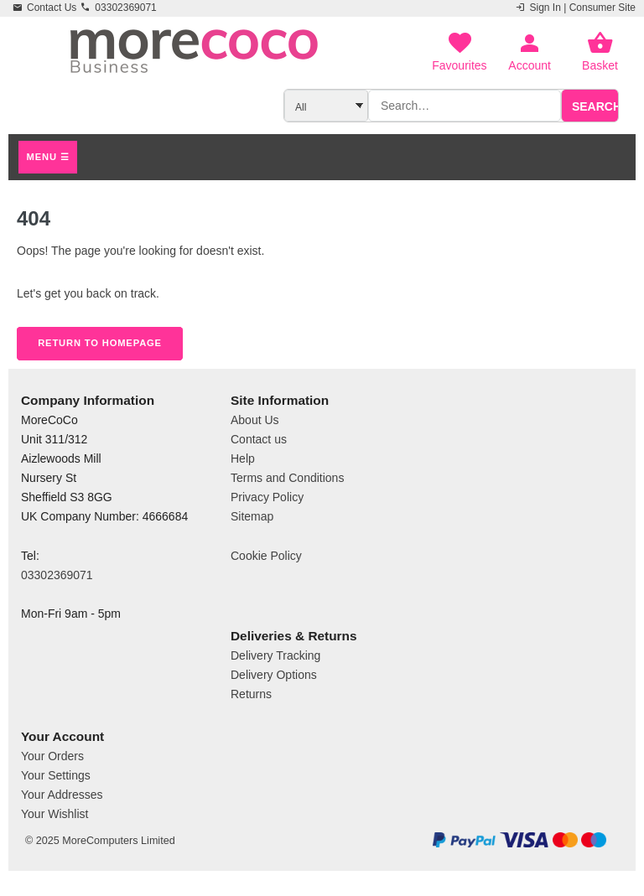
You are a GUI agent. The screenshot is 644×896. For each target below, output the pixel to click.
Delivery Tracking (275, 655)
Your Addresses (62, 794)
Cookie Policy (266, 555)
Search (596, 106)
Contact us (259, 439)
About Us (255, 420)
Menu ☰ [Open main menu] (48, 157)
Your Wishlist (54, 814)
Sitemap (252, 516)
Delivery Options (274, 674)
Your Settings (56, 775)
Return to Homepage (100, 343)
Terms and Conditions (287, 477)
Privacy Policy (267, 497)
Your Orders (52, 756)
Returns (251, 694)
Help (243, 458)
